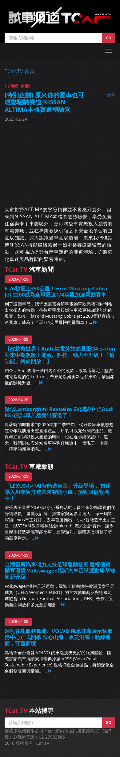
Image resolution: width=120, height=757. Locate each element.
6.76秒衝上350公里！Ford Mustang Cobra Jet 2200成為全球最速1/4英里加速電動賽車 (56, 291)
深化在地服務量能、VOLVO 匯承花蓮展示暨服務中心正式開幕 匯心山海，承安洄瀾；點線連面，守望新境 (59, 637)
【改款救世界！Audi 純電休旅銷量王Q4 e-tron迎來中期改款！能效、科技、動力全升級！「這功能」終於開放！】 (60, 354)
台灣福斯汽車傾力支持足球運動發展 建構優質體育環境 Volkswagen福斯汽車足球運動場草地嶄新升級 (60, 570)
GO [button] (108, 38)
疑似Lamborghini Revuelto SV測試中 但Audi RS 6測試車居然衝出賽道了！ (59, 412)
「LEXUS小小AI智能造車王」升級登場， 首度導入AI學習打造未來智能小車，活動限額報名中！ (58, 492)
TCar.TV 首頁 (20, 71)
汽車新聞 (29, 269)
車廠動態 (29, 466)
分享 (111, 94)
